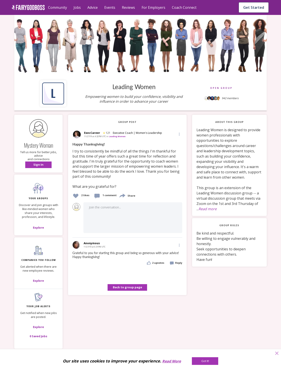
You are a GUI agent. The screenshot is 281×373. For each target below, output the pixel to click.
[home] (28, 7)
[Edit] (179, 134)
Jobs (77, 7)
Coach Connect (184, 7)
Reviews (128, 7)
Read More (171, 361)
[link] (127, 165)
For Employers (153, 7)
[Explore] (38, 227)
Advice (92, 7)
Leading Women (117, 136)
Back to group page (127, 287)
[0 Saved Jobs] (38, 336)
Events (109, 7)
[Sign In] (38, 164)
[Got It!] (205, 361)
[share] (122, 195)
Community (57, 7)
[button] (38, 164)
